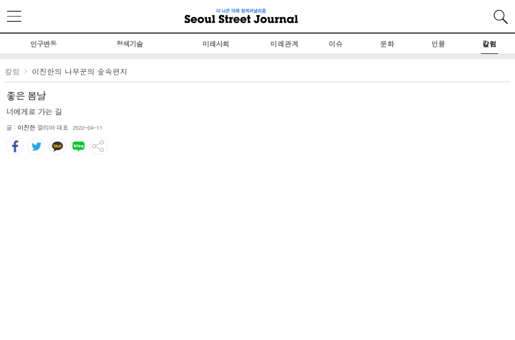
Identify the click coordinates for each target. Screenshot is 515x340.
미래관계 (284, 44)
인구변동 (43, 44)
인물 (438, 44)
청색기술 (129, 44)
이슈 (336, 44)
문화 (387, 44)
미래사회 (216, 44)
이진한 (26, 127)
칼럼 (489, 44)
